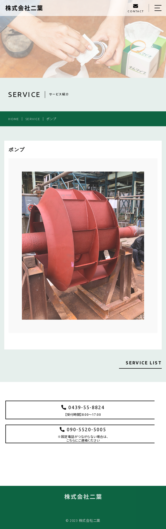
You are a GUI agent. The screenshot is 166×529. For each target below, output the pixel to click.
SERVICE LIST (144, 362)
